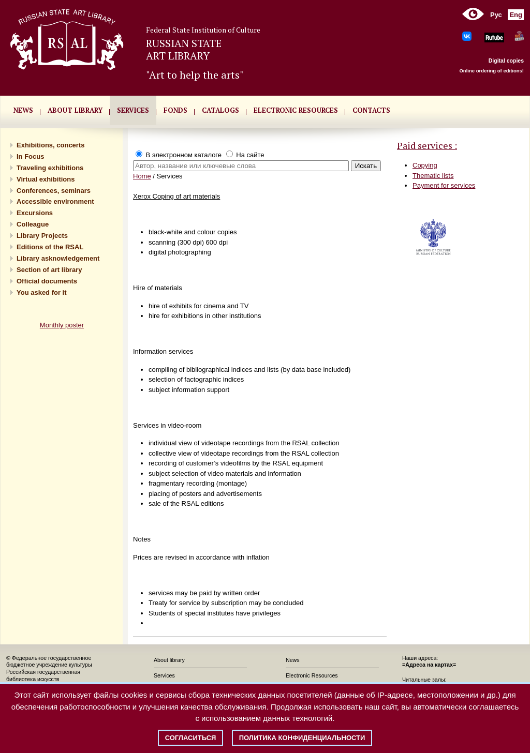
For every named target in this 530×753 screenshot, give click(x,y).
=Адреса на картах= (429, 664)
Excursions (35, 213)
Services (164, 675)
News (293, 660)
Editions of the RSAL (50, 247)
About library (75, 110)
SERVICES (133, 110)
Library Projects (42, 235)
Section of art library (49, 270)
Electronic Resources (312, 675)
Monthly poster (62, 325)
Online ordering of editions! (491, 70)
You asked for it (42, 292)
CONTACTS (371, 110)
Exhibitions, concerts (50, 145)
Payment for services (444, 185)
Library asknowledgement (58, 258)
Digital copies (506, 60)
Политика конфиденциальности (302, 738)
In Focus (30, 156)
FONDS (175, 110)
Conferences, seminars (54, 190)
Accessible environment (55, 201)
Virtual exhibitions (46, 179)
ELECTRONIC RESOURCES (296, 110)
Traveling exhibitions (50, 168)
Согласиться (190, 738)
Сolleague (33, 224)
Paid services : (427, 145)
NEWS (23, 110)
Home (142, 176)
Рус (496, 15)
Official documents (47, 281)
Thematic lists (433, 175)
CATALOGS (220, 110)
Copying (425, 165)
